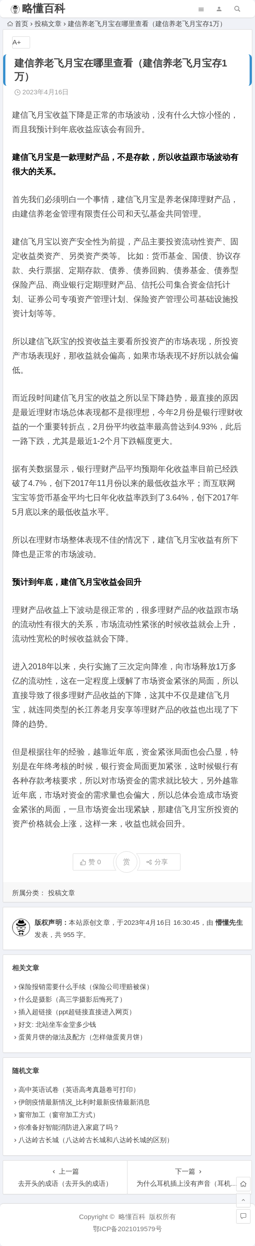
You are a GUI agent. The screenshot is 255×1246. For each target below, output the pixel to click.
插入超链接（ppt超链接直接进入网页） (77, 1012)
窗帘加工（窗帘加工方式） (58, 1114)
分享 (157, 862)
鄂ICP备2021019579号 (127, 1229)
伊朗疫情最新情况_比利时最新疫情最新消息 (84, 1102)
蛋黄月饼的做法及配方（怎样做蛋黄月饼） (82, 1037)
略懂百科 (43, 8)
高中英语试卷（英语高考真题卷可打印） (79, 1089)
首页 (17, 23)
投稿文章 (48, 23)
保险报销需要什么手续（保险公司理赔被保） (85, 986)
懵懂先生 (229, 922)
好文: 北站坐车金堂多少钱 (57, 1024)
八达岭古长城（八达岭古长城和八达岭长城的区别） (95, 1140)
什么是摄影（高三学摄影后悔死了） (72, 999)
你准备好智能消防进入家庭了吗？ (68, 1127)
